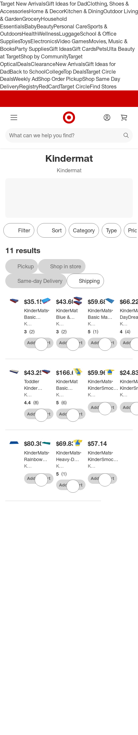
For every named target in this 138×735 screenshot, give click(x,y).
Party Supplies (32, 49)
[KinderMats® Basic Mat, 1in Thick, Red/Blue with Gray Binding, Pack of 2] (100, 313)
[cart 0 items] (124, 117)
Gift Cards (84, 49)
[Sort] (51, 230)
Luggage (69, 33)
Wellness (48, 33)
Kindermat (28, 323)
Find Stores (103, 86)
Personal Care (70, 26)
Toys (25, 41)
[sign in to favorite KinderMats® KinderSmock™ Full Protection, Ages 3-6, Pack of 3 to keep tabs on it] (105, 479)
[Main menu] (14, 117)
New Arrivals (70, 64)
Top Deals (74, 71)
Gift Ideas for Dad (66, 3)
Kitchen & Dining (83, 11)
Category (84, 230)
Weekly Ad (25, 79)
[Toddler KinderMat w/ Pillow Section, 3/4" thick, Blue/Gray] (35, 384)
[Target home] (69, 117)
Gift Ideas (60, 49)
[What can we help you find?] (69, 135)
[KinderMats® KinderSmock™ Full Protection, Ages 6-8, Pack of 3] (103, 384)
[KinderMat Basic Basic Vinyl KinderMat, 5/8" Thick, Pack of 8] (67, 384)
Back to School (28, 71)
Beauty (45, 26)
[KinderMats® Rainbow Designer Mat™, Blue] (36, 456)
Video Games (73, 41)
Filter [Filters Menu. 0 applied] (19, 230)
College (54, 71)
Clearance (43, 64)
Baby (30, 26)
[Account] (107, 117)
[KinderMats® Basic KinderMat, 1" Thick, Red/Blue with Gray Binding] (36, 313)
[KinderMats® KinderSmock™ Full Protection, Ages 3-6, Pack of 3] (103, 456)
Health (30, 33)
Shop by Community (44, 56)
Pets (101, 49)
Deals (24, 64)
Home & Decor (46, 11)
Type (111, 230)
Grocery (31, 19)
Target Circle (75, 86)
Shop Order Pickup (60, 79)
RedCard (49, 86)
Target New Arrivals (23, 3)
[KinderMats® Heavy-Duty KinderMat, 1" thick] (68, 456)
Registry (29, 86)
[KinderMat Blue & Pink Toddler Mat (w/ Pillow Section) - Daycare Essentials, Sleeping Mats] (67, 313)
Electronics (43, 41)
